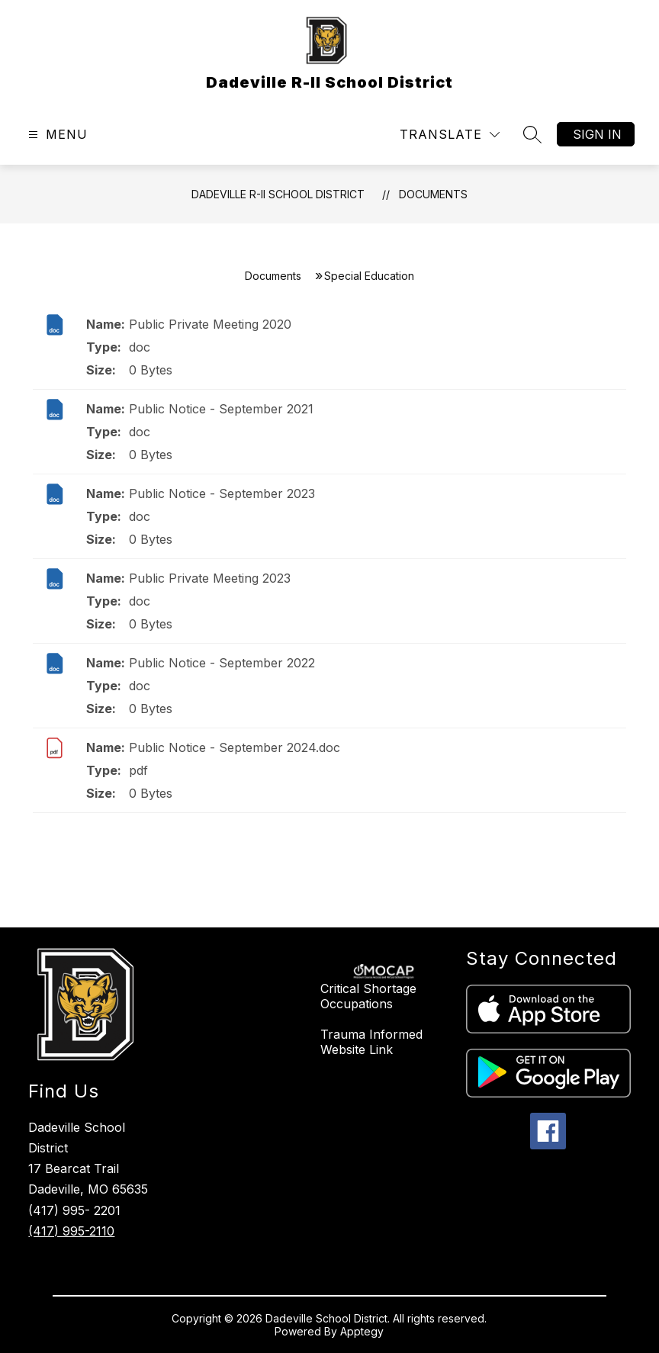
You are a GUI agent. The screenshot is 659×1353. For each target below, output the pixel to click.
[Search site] (532, 134)
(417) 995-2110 (71, 1231)
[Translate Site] (449, 134)
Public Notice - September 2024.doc (234, 747)
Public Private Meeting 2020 (210, 324)
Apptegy (362, 1331)
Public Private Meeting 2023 (210, 578)
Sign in (597, 134)
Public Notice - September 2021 (221, 408)
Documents (433, 194)
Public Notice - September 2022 (222, 662)
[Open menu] (56, 134)
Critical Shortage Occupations (368, 996)
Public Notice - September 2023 (222, 493)
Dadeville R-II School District (278, 194)
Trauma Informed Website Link (371, 1042)
